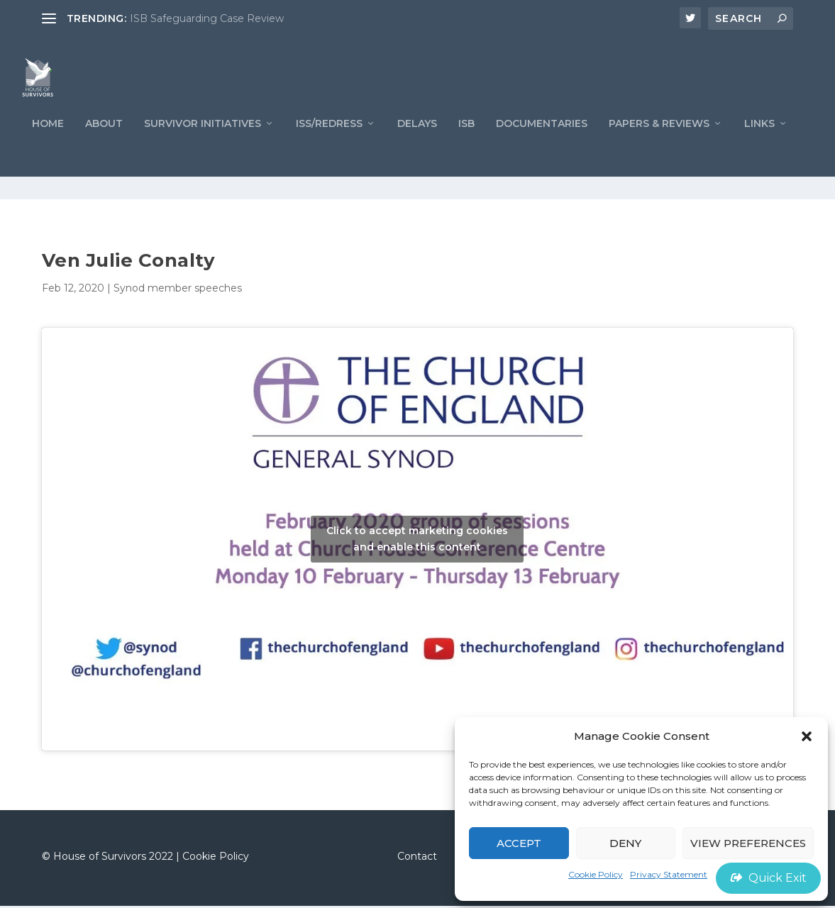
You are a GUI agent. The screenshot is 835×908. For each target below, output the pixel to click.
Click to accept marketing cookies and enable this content (417, 541)
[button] (807, 736)
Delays (417, 149)
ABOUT (104, 149)
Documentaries (541, 149)
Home (48, 149)
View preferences (748, 843)
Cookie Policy (595, 874)
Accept (519, 843)
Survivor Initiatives (202, 149)
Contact (417, 859)
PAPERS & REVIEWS (659, 149)
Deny (625, 843)
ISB (466, 149)
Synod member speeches (178, 290)
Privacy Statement (668, 874)
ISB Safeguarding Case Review (207, 18)
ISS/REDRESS (329, 149)
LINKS (759, 149)
